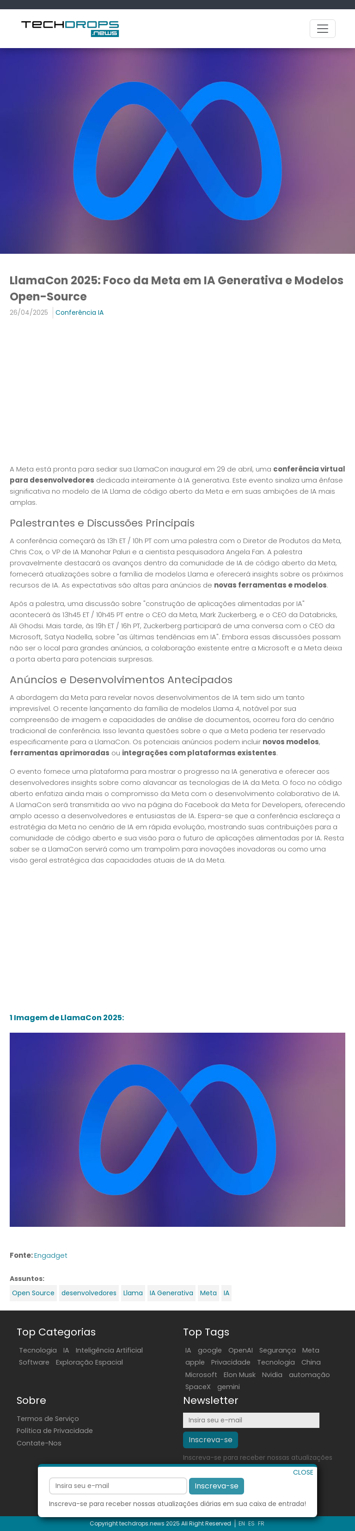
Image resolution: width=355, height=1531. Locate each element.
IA (226, 1293)
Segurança (277, 1350)
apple (195, 1362)
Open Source (33, 1293)
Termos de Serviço (48, 1418)
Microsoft (201, 1374)
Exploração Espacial (89, 1362)
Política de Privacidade (55, 1430)
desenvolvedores (88, 1293)
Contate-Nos (39, 1443)
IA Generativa (171, 1293)
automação (309, 1374)
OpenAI (240, 1350)
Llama (133, 1293)
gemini (228, 1386)
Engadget (50, 1255)
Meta (208, 1293)
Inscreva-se (217, 1517)
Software (34, 1362)
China (311, 1362)
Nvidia (272, 1374)
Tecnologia (38, 1350)
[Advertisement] (177, 392)
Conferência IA (79, 312)
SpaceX (198, 1386)
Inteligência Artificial (109, 1350)
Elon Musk (240, 1374)
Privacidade (231, 1362)
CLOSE (303, 1503)
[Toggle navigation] (323, 28)
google (210, 1350)
